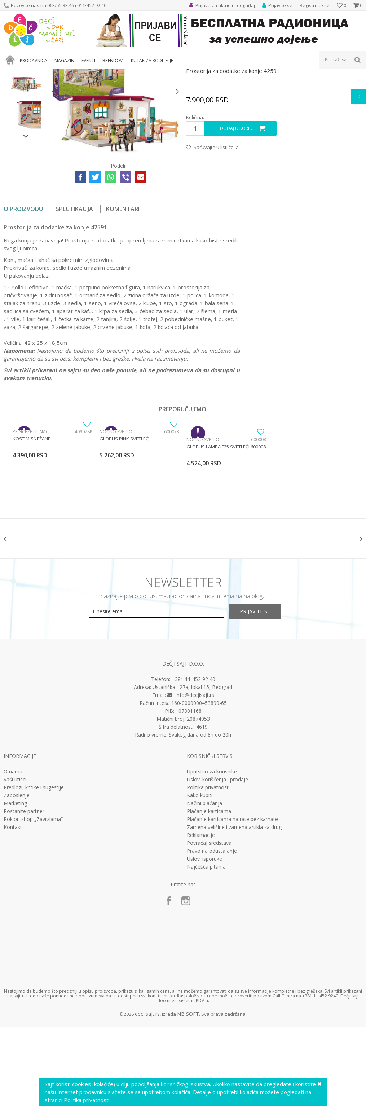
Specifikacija (74, 282)
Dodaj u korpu (236, 201)
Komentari (123, 282)
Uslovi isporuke (204, 938)
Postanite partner (24, 890)
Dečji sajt (13, 74)
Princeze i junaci (31, 504)
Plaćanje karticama (209, 890)
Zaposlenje (17, 874)
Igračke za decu (67, 74)
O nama (13, 850)
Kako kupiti (199, 874)
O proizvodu (23, 282)
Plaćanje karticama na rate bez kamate (232, 898)
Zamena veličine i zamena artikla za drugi (235, 906)
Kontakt (13, 906)
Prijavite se (262, 690)
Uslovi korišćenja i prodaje (217, 858)
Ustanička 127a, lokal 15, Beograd (192, 766)
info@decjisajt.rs (195, 774)
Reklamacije (201, 914)
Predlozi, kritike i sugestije (34, 866)
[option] (26, 127)
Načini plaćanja (204, 882)
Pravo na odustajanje (212, 930)
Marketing (15, 882)
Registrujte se (315, 5)
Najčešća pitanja (206, 946)
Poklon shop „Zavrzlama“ (33, 898)
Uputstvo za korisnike (212, 850)
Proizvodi (37, 74)
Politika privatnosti (208, 866)
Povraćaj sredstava (209, 922)
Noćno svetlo (115, 504)
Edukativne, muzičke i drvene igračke (125, 74)
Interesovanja (181, 74)
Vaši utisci (15, 858)
